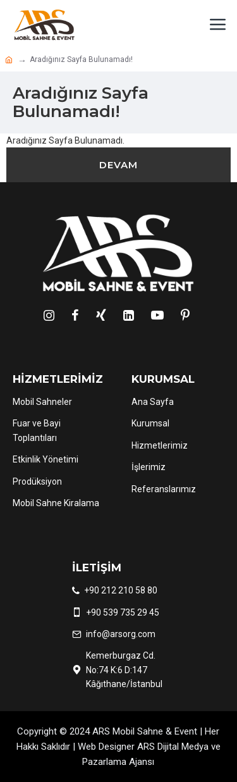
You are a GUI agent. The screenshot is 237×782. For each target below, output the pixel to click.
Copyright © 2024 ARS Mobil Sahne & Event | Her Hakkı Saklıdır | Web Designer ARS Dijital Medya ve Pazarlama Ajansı (118, 746)
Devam (118, 165)
